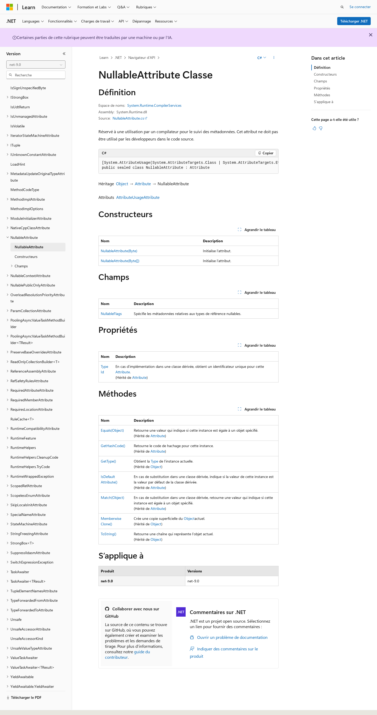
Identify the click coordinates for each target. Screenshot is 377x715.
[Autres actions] (274, 58)
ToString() (108, 533)
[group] (188, 165)
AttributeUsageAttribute (137, 197)
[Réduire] (64, 53)
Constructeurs (325, 74)
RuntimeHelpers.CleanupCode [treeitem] (34, 442)
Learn (103, 57)
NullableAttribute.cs (128, 118)
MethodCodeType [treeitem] (24, 175)
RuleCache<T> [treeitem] (22, 404)
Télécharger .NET (354, 21)
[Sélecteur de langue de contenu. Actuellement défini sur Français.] (18, 706)
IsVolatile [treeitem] (17, 111)
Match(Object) (112, 497)
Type (154, 461)
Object (122, 183)
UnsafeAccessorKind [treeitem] (26, 624)
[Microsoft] (9, 7)
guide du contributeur (127, 654)
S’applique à (323, 101)
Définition (322, 67)
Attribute (143, 183)
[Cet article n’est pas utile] (321, 128)
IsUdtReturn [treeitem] (20, 92)
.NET (118, 57)
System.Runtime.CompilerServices (154, 105)
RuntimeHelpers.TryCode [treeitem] (30, 452)
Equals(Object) (112, 430)
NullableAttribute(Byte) (119, 250)
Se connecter (360, 6)
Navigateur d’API (141, 57)
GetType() (108, 461)
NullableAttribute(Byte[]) (120, 260)
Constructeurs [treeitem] (26, 242)
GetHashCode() (113, 445)
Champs (320, 80)
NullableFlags (111, 313)
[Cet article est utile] (314, 128)
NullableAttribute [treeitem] (29, 232)
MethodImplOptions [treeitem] (26, 194)
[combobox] (35, 64)
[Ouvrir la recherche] (342, 7)
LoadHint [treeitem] (17, 149)
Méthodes (322, 94)
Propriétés (322, 88)
